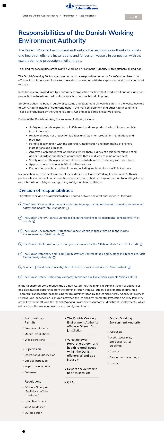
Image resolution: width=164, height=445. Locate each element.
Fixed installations (36, 328)
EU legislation (33, 412)
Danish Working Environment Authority (125, 320)
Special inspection (36, 360)
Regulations (33, 381)
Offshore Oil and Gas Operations (40, 15)
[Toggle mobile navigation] (4, 6)
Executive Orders (35, 401)
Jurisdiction (68, 15)
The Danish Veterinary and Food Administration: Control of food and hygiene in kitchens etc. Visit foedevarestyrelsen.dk (84, 255)
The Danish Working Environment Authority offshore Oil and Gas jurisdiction (82, 324)
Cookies (114, 351)
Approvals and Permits (35, 320)
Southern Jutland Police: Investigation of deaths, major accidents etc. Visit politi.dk (77, 267)
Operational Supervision (40, 355)
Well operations (35, 339)
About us (116, 331)
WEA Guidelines (35, 407)
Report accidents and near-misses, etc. (82, 371)
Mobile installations (37, 334)
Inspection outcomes (37, 366)
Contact (115, 363)
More (133, 17)
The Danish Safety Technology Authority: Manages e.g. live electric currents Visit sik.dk (80, 277)
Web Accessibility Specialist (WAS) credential (121, 341)
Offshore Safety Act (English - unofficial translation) (37, 391)
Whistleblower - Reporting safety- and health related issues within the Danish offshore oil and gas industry (82, 349)
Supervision (33, 349)
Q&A (70, 382)
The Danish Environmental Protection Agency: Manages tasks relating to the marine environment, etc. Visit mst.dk (76, 232)
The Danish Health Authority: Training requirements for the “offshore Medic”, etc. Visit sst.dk (83, 244)
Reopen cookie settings (124, 357)
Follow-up (31, 372)
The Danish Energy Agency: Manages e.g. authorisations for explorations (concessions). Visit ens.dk (81, 219)
